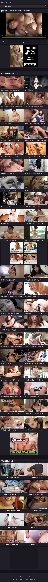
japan (35, 42)
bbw (40, 42)
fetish (4, 42)
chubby (21, 42)
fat (44, 42)
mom (15, 42)
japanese (28, 42)
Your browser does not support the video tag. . (24, 26)
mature (10, 42)
